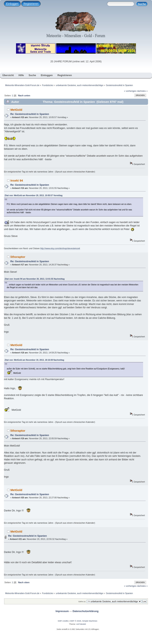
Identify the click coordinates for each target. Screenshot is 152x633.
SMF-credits (63, 621)
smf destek (81, 624)
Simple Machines (89, 621)
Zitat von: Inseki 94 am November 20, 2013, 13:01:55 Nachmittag (35, 279)
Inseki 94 (16, 180)
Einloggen (12, 3)
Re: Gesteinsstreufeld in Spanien (29, 114)
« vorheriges (130, 91)
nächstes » (142, 91)
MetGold (16, 109)
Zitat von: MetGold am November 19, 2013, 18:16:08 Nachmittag (34, 360)
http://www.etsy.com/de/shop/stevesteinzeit (60, 248)
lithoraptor (17, 256)
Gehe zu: (82, 601)
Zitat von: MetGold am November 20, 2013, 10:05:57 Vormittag (34, 195)
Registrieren (31, 3)
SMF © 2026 (75, 621)
